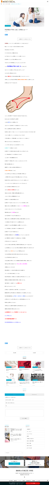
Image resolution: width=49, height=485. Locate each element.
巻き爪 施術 (29, 443)
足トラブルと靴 (8, 25)
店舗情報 (33, 480)
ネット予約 (38, 480)
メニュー (19, 480)
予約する (14, 463)
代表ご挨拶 (10, 480)
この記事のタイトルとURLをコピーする (24, 39)
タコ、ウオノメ (29, 431)
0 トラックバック (34, 394)
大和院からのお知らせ (30, 438)
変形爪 (28, 436)
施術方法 (15, 480)
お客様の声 (28, 429)
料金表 (24, 480)
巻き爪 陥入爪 (29, 445)
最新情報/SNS (28, 480)
